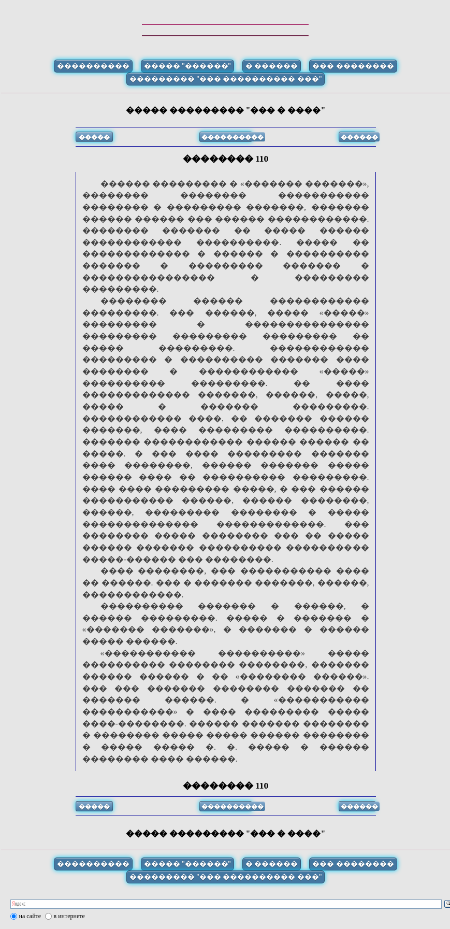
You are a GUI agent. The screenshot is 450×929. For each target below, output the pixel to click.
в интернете (69, 916)
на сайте (30, 916)
